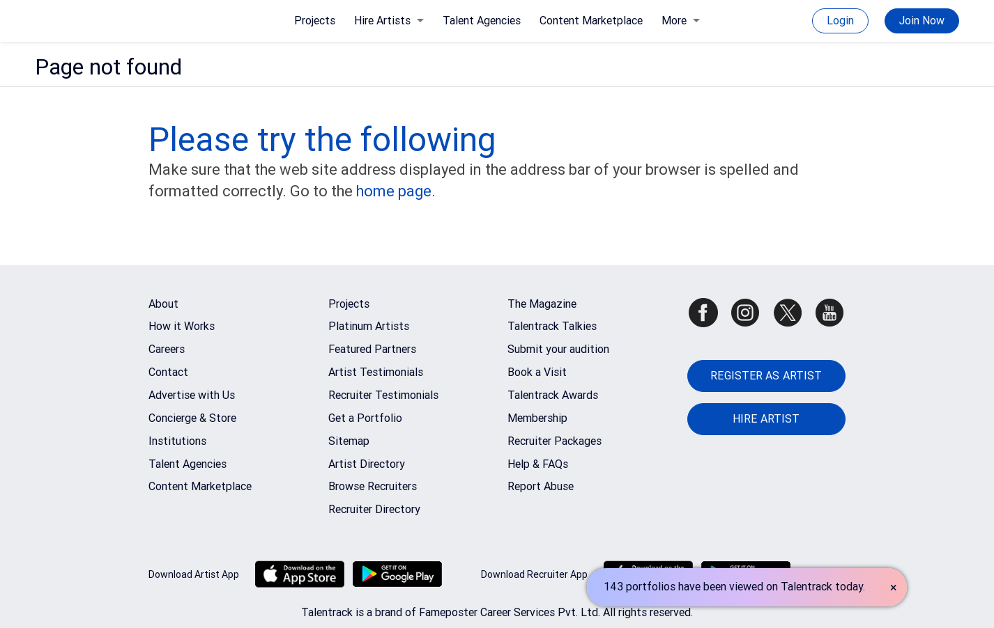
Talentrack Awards (552, 395)
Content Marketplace (591, 20)
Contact (168, 372)
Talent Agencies (482, 20)
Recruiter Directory (374, 509)
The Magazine (541, 304)
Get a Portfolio (365, 418)
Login (840, 20)
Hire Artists (389, 20)
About (163, 304)
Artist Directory (366, 464)
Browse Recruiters (372, 486)
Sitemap (348, 441)
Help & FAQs (537, 464)
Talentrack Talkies (552, 326)
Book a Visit (537, 372)
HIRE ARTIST (766, 418)
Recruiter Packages (554, 441)
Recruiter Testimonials (383, 395)
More (681, 20)
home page (393, 191)
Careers (166, 349)
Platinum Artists (368, 326)
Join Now (922, 20)
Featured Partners (372, 349)
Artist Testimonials (375, 372)
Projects (314, 20)
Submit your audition (558, 349)
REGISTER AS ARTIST (766, 375)
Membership (537, 418)
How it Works (181, 326)
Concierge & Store (192, 418)
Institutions (177, 441)
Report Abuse (540, 486)
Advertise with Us (191, 395)
